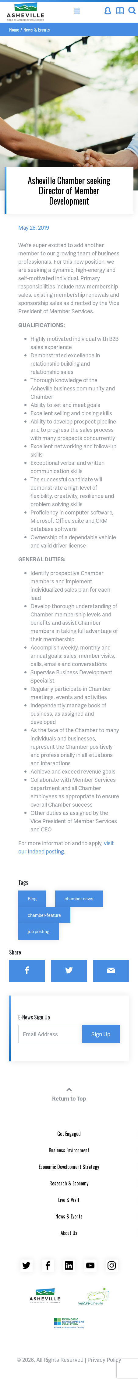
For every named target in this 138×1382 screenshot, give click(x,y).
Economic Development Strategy (69, 1166)
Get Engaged (69, 1133)
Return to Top (69, 1093)
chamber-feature (44, 915)
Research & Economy (68, 1183)
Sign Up (100, 1034)
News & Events (36, 29)
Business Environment (69, 1150)
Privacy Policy (104, 1359)
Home (14, 29)
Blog (32, 898)
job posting (38, 931)
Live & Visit (69, 1199)
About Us (69, 1233)
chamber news (79, 898)
